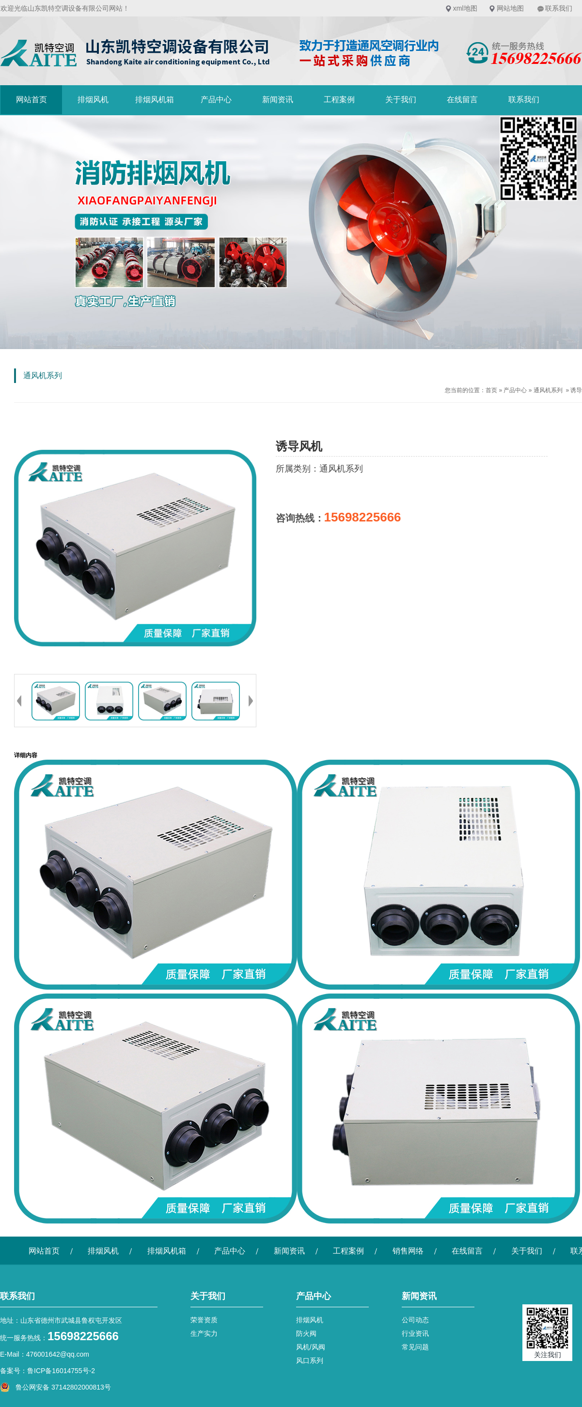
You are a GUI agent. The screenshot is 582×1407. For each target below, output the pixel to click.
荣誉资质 (204, 1320)
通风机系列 (548, 390)
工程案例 (339, 99)
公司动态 (415, 1320)
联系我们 (558, 8)
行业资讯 (415, 1333)
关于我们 (400, 99)
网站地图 (510, 8)
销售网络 (408, 1251)
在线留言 (462, 99)
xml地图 (465, 8)
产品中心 (216, 99)
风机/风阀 (310, 1347)
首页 (491, 390)
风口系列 (309, 1360)
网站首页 (31, 99)
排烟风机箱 (154, 99)
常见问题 (415, 1347)
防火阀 (306, 1333)
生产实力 (204, 1333)
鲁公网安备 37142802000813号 (55, 1387)
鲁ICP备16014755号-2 (61, 1371)
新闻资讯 (277, 99)
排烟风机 (93, 99)
